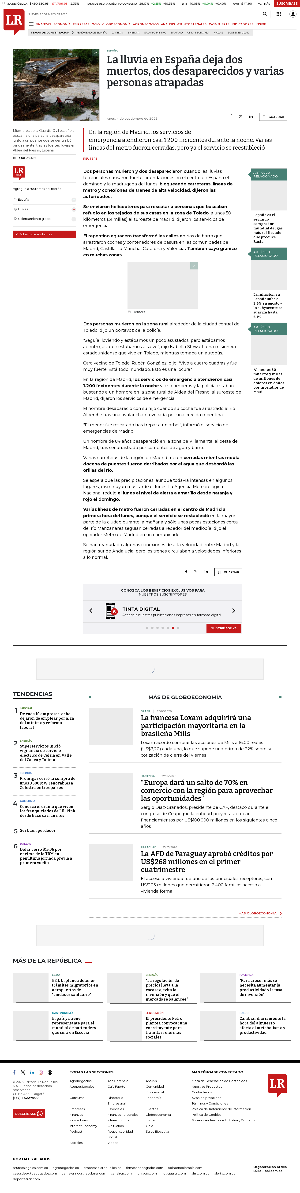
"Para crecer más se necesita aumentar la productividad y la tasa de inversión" (261, 987)
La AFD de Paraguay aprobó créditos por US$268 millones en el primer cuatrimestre (207, 862)
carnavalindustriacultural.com (84, 1173)
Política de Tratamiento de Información (221, 1109)
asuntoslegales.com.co (30, 1168)
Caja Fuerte (116, 1086)
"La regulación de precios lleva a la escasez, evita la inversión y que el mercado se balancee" (167, 990)
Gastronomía (62, 1013)
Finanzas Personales (123, 1114)
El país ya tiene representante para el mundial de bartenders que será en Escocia (74, 1025)
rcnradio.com (146, 1173)
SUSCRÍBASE (287, 3)
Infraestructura (118, 1120)
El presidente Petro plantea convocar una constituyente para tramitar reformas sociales (166, 1027)
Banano (177, 32)
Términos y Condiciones (210, 1103)
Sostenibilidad (238, 32)
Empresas (77, 1109)
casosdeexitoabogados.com (35, 1173)
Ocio (149, 1126)
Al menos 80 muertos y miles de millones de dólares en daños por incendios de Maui (268, 381)
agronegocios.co (66, 1168)
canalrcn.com (121, 1173)
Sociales (76, 1143)
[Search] (265, 14)
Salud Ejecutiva (157, 1131)
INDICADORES (242, 24)
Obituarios (116, 1126)
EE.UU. (56, 974)
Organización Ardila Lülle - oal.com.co (270, 1169)
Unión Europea (198, 32)
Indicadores (79, 1120)
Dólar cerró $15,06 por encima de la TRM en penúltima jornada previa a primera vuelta (46, 856)
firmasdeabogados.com (144, 1168)
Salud (244, 1013)
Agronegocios (80, 1081)
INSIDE (261, 24)
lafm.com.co (200, 1173)
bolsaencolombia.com (185, 1168)
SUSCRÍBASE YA (224, 628)
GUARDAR (273, 117)
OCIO (96, 24)
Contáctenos (202, 1092)
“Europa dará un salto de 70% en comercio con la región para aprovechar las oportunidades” (207, 790)
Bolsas (25, 843)
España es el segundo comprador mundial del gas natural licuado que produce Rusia (268, 228)
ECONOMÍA (62, 24)
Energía (133, 32)
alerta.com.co (225, 1173)
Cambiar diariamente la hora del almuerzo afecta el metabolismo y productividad (263, 1025)
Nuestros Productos (207, 1086)
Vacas (218, 32)
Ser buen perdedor (38, 830)
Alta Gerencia (118, 1081)
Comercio (27, 801)
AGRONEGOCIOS (146, 24)
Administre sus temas (33, 234)
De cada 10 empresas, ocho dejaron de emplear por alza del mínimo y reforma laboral (47, 721)
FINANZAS (43, 24)
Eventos (152, 1109)
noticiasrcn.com (173, 1173)
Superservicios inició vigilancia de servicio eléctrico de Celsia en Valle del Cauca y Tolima (46, 753)
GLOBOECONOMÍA (116, 24)
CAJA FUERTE (219, 24)
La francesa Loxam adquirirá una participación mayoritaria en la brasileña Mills (196, 726)
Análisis (151, 1081)
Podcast (76, 1131)
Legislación (155, 1013)
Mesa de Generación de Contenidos (219, 1081)
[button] (89, 611)
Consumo (77, 1098)
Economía (153, 1098)
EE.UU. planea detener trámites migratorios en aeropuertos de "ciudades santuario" (75, 987)
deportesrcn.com (26, 1179)
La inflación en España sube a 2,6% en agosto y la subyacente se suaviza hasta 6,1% (267, 305)
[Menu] (32, 24)
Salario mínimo (155, 32)
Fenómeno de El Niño (91, 32)
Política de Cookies (206, 1114)
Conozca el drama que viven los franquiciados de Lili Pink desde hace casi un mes (47, 811)
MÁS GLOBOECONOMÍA (258, 913)
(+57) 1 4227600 (25, 1098)
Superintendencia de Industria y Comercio (224, 1120)
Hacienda (246, 974)
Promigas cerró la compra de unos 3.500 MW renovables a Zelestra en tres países (47, 783)
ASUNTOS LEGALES (191, 24)
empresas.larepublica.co (102, 1168)
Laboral (26, 708)
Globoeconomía (158, 1114)
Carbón (117, 32)
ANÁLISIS (168, 24)
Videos (113, 1143)
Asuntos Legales (82, 1086)
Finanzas (76, 1114)
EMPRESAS (81, 24)
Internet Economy (83, 1126)
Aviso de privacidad (206, 1098)
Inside (150, 1120)
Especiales (116, 1109)
